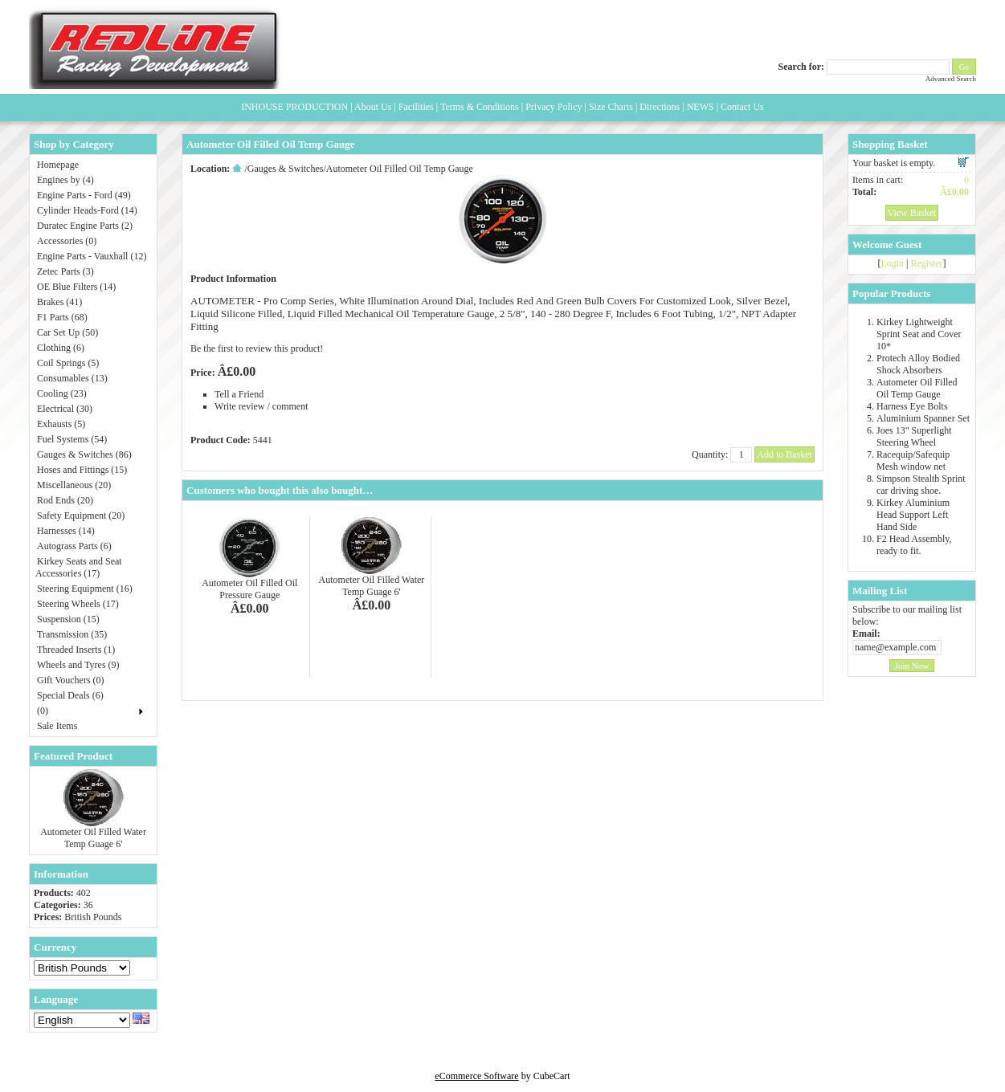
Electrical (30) (64, 408)
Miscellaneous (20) (74, 485)
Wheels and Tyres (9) (78, 664)
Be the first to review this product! (256, 348)
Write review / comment (261, 406)
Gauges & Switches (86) (84, 454)
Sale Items (57, 725)
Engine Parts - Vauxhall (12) (91, 256)
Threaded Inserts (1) (76, 649)
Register (927, 263)
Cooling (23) (62, 393)
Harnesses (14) (66, 530)
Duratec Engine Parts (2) (85, 225)
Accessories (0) (66, 241)
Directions (659, 106)
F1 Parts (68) (62, 317)
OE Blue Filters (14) (76, 286)
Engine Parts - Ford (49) (84, 195)
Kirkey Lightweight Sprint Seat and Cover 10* (919, 334)
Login (892, 263)
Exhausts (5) (61, 424)
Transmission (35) (72, 634)
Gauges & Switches (285, 168)
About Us (372, 106)
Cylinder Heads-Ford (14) (87, 210)
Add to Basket (784, 454)
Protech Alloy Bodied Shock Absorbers (918, 364)
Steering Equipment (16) (85, 588)
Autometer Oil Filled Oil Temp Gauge (917, 388)
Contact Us (742, 106)
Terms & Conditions (479, 106)
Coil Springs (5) (68, 363)
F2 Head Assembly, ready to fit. (914, 544)
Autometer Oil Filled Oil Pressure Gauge (249, 589)
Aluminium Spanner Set (923, 418)
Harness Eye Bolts (912, 406)
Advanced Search (950, 79)
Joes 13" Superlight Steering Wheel (914, 436)
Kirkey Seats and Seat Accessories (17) (78, 567)
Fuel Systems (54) (72, 439)
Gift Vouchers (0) (70, 680)
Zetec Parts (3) (65, 271)
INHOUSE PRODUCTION (294, 106)
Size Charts (611, 106)
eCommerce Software (476, 1076)
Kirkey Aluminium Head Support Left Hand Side (913, 514)
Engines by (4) (65, 179)
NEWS (700, 106)
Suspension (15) (68, 619)
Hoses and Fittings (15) (82, 469)
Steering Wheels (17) (78, 603)
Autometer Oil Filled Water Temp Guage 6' (93, 838)
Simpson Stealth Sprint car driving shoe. (921, 484)
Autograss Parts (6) (74, 546)
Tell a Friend (239, 394)
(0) (42, 710)
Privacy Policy (553, 106)
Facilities (416, 106)
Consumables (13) (72, 378)
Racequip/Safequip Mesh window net (913, 460)
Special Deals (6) (70, 695)
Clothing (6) (60, 347)
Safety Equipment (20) (81, 515)
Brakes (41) (59, 302)
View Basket (912, 212)
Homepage (58, 164)
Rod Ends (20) (65, 500)
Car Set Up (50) (67, 332)
